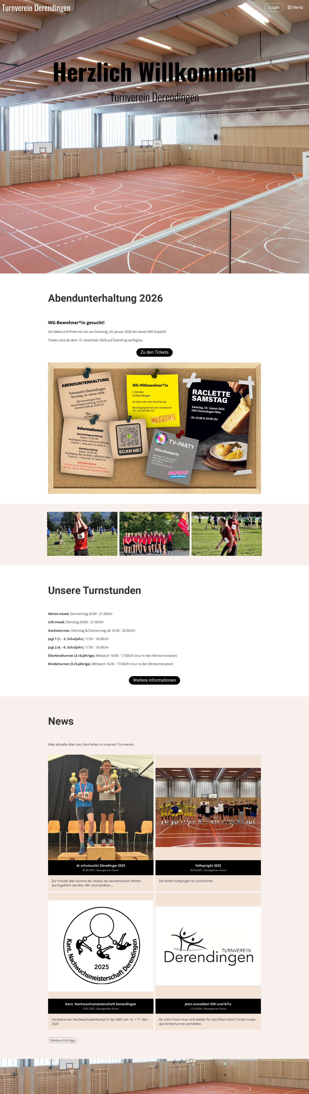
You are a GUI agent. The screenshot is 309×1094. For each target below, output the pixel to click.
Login (274, 7)
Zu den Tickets (154, 352)
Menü (295, 7)
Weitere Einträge (62, 1040)
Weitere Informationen (154, 680)
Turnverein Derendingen (36, 7)
